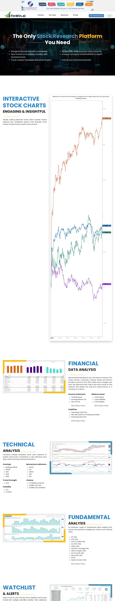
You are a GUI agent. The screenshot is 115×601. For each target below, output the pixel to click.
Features (41, 15)
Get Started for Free (96, 16)
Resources (64, 15)
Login (109, 16)
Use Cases (52, 15)
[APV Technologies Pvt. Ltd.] (57, 5)
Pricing (75, 15)
